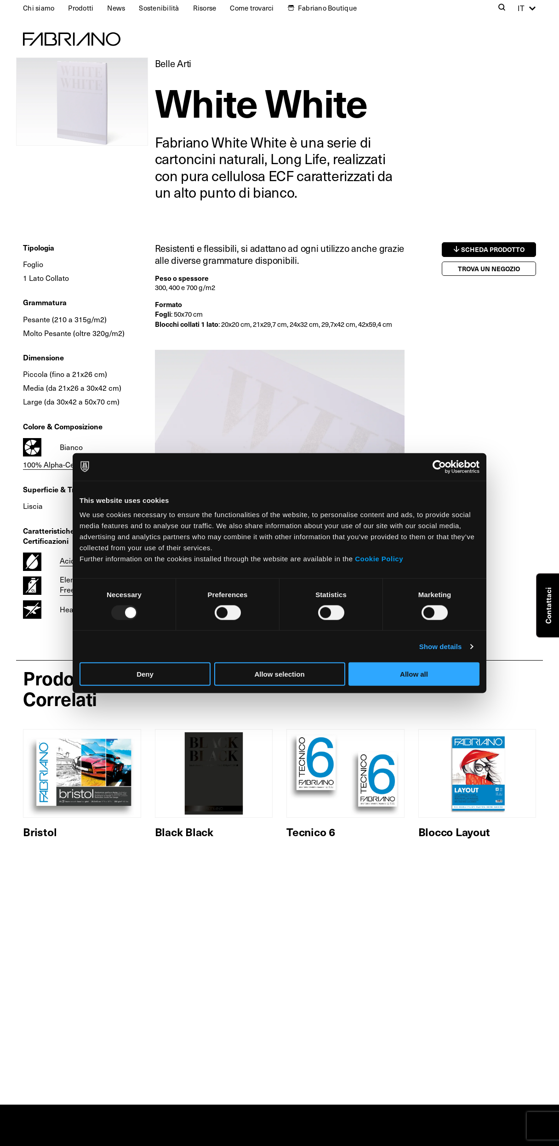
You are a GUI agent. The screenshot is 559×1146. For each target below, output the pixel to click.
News (116, 7)
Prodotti (80, 7)
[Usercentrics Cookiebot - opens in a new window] (439, 466)
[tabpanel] (280, 443)
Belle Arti (173, 63)
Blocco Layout (454, 831)
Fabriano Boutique (327, 7)
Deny (145, 674)
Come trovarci (252, 7)
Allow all (414, 674)
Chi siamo (38, 7)
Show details (440, 646)
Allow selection (279, 674)
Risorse (205, 7)
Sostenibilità (159, 7)
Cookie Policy (379, 559)
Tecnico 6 (310, 831)
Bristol (40, 831)
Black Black (184, 831)
